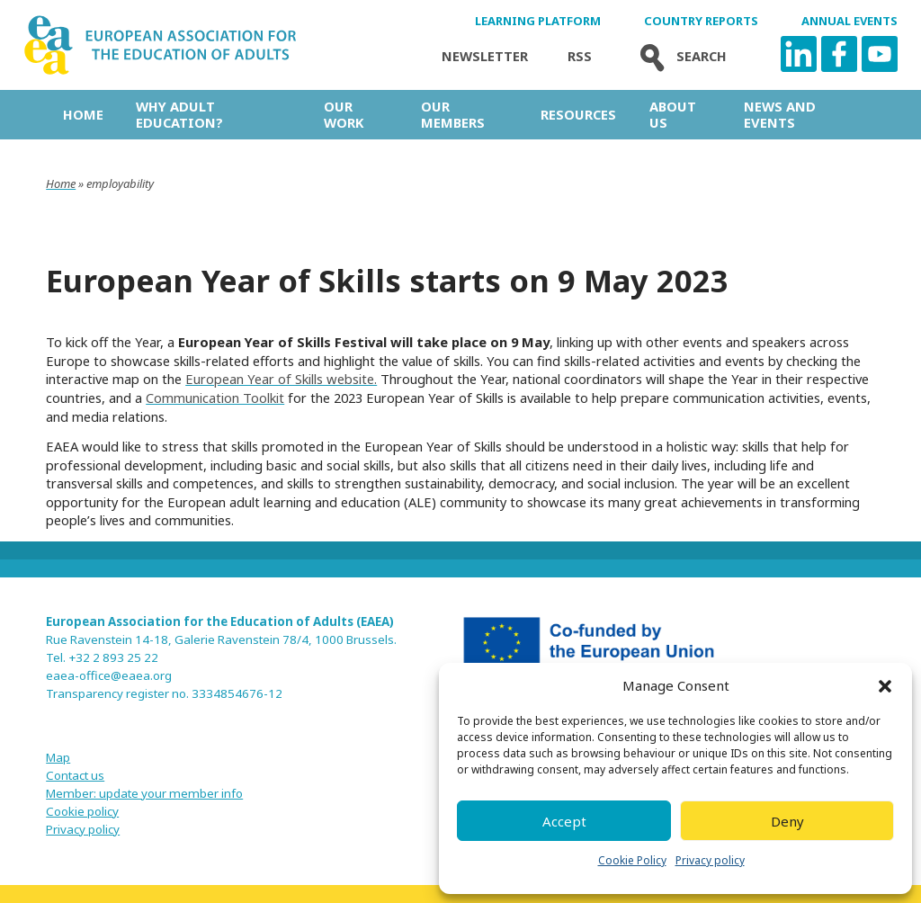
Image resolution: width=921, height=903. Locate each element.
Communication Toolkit (215, 398)
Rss (580, 56)
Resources (578, 114)
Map (58, 757)
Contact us (75, 775)
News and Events (780, 114)
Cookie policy (82, 811)
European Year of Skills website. (281, 379)
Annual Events (849, 21)
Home (83, 114)
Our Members (453, 114)
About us (672, 114)
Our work (343, 114)
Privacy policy (710, 860)
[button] (885, 686)
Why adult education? (179, 114)
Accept (564, 821)
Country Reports (701, 21)
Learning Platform (538, 21)
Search (679, 56)
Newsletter (485, 56)
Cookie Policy (632, 860)
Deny (787, 821)
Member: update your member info (144, 793)
